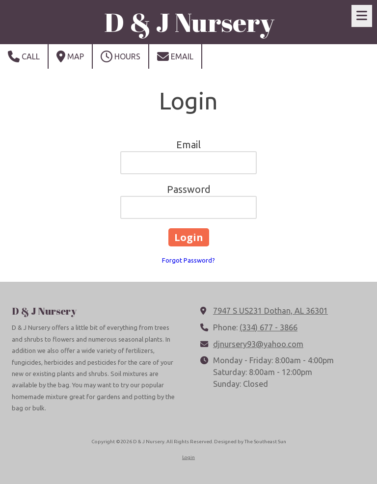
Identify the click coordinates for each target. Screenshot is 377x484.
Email (175, 56)
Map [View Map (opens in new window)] (70, 56)
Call (24, 56)
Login (188, 457)
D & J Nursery (189, 22)
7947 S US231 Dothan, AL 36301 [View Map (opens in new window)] (270, 310)
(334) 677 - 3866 (268, 327)
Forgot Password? (188, 260)
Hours (120, 56)
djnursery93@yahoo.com (258, 344)
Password (189, 189)
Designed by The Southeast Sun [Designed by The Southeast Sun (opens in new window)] (250, 441)
